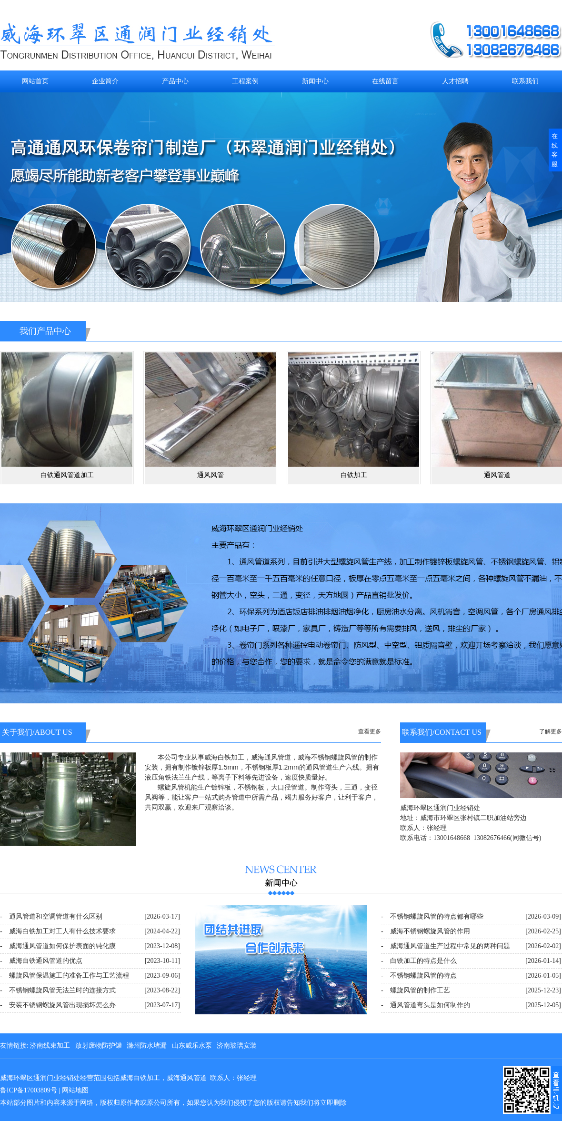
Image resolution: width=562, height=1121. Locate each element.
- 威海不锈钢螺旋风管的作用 (425, 931)
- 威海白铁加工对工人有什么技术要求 (58, 931)
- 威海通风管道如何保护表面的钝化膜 (58, 946)
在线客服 (555, 150)
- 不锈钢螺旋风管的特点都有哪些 (432, 916)
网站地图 (75, 1090)
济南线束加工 (50, 1045)
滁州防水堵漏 (147, 1045)
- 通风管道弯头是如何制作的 (425, 1005)
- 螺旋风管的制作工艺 (415, 990)
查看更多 (369, 731)
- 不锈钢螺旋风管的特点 (419, 975)
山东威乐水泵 (192, 1045)
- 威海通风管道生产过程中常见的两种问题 (445, 946)
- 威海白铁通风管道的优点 (41, 960)
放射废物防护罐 (98, 1045)
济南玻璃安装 (237, 1045)
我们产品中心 (45, 331)
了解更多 (550, 731)
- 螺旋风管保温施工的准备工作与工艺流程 (64, 975)
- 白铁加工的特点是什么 (419, 960)
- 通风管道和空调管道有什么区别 (51, 916)
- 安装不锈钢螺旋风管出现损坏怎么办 (58, 1005)
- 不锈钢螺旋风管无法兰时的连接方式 (58, 990)
